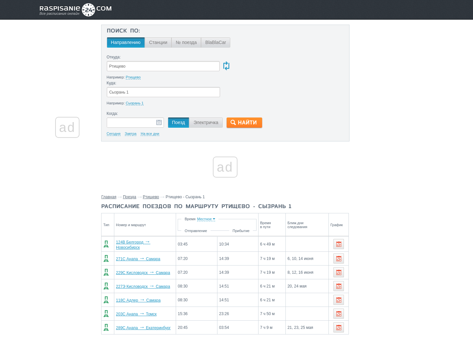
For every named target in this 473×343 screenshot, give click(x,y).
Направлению (126, 42)
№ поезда (186, 42)
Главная (109, 171)
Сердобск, (381, 258)
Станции (158, 42)
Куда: (237, 57)
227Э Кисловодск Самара (141, 259)
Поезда (130, 171)
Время (213, 193)
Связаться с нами (237, 323)
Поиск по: (123, 31)
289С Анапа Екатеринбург (141, 301)
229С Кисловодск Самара (141, 246)
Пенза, (362, 258)
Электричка (206, 96)
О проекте (268, 323)
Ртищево (151, 171)
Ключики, (408, 268)
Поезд (179, 96)
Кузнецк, (364, 268)
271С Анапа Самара (136, 232)
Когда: (113, 88)
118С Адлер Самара (136, 273)
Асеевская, (385, 268)
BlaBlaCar (216, 42)
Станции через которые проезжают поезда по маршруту (385, 243)
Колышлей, (405, 258)
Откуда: (114, 57)
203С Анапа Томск (134, 287)
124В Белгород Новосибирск (143, 218)
